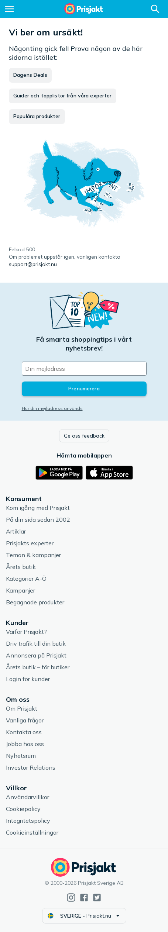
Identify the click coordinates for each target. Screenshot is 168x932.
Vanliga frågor (25, 720)
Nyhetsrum (21, 755)
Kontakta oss (24, 732)
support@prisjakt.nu (33, 264)
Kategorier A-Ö (26, 578)
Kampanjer (20, 590)
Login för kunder (28, 679)
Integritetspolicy (28, 820)
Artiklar (16, 531)
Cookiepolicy (23, 808)
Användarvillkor (27, 797)
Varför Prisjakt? (26, 631)
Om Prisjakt (21, 708)
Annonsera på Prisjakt (36, 655)
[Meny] (9, 9)
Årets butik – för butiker (37, 667)
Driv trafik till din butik (36, 643)
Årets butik (21, 566)
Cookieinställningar (32, 832)
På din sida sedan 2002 (38, 519)
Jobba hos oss (25, 744)
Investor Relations (30, 767)
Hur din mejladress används (52, 408)
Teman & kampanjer (33, 555)
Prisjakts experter (30, 543)
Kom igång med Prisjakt (38, 507)
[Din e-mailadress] (84, 369)
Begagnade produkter (35, 602)
